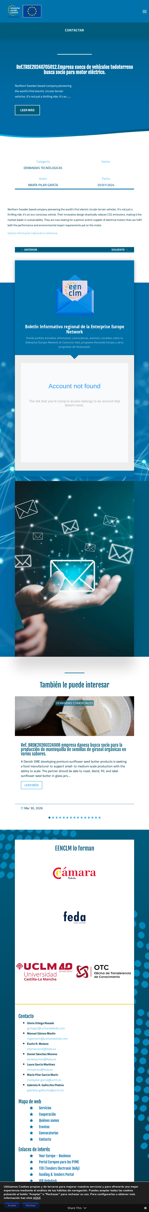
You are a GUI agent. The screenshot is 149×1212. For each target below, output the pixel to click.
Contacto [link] (45, 1139)
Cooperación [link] (47, 1114)
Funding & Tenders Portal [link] (56, 1174)
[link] (29, 249)
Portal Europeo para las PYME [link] (59, 1162)
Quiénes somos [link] (49, 1120)
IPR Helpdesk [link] (48, 1181)
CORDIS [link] (43, 1187)
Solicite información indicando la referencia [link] (32, 233)
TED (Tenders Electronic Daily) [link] (59, 1168)
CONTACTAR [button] (74, 30)
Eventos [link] (44, 1127)
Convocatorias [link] (48, 1133)
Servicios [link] (45, 1108)
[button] (144, 11)
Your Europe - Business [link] (55, 1156)
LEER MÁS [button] (27, 110)
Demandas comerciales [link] (74, 703)
